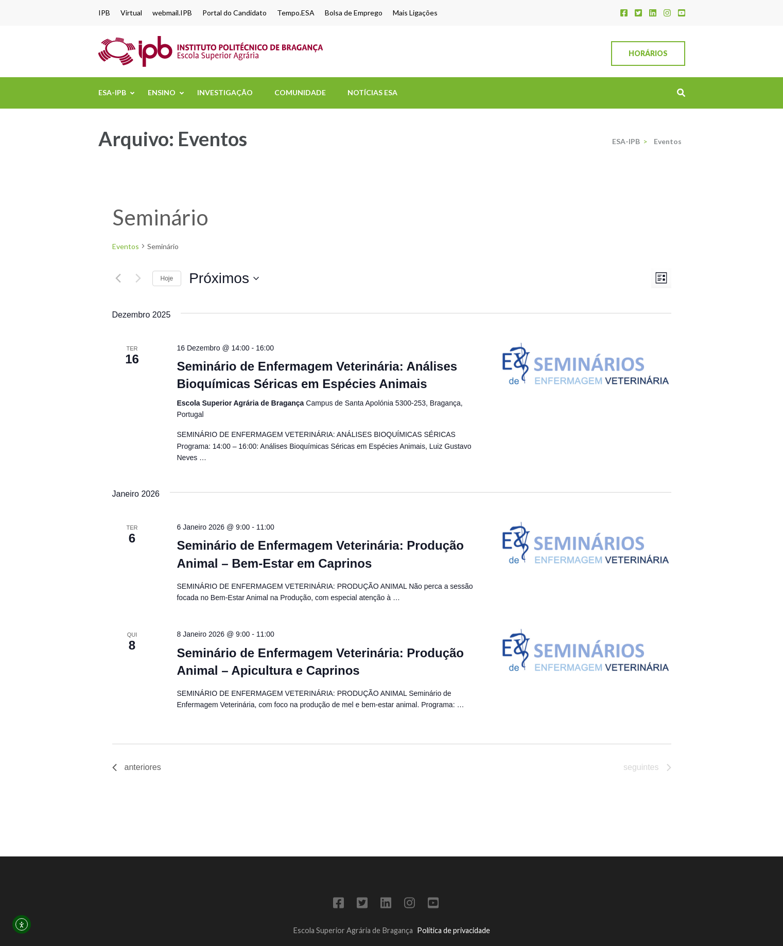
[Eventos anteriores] (118, 278)
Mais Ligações (415, 13)
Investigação (225, 92)
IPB (104, 13)
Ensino (162, 92)
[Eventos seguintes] (138, 278)
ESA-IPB (112, 92)
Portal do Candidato (234, 13)
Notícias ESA (372, 92)
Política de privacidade (453, 930)
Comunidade (300, 92)
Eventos (125, 246)
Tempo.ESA (296, 13)
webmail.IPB (172, 13)
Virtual (131, 13)
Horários (648, 53)
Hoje (167, 278)
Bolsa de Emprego (353, 13)
